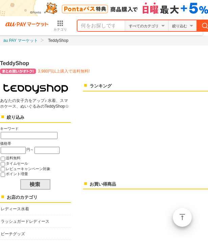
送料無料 (13, 158)
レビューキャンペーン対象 (28, 169)
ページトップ (182, 217)
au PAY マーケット (20, 40)
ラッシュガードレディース (25, 221)
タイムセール (17, 163)
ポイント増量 (17, 174)
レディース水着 (15, 209)
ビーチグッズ (13, 234)
